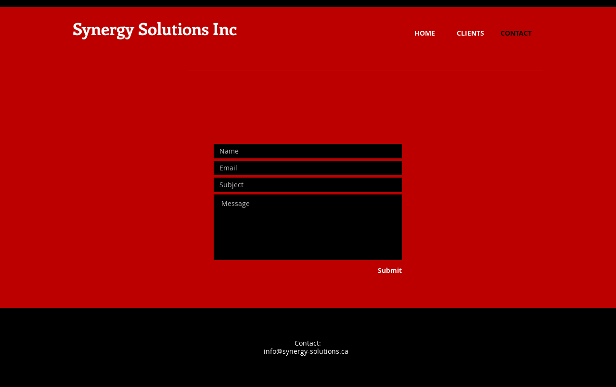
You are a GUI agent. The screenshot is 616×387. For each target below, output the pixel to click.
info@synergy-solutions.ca (306, 351)
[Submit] (366, 270)
